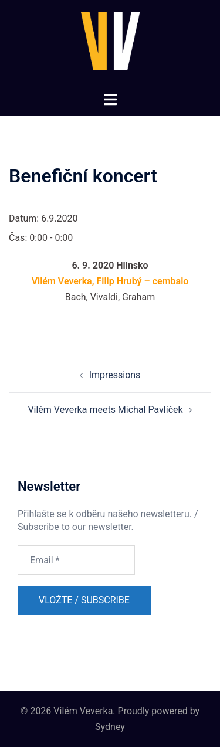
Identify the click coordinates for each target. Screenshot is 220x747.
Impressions (115, 375)
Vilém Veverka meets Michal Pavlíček (105, 409)
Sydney (110, 726)
